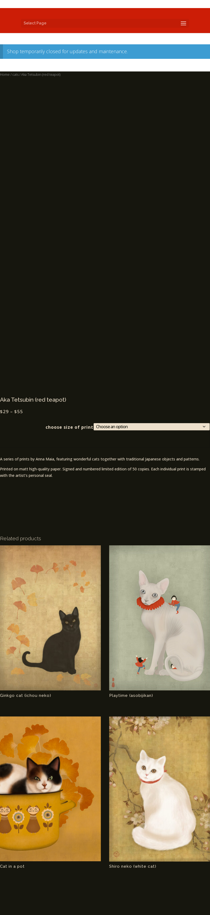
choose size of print (69, 427)
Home (5, 74)
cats (15, 74)
